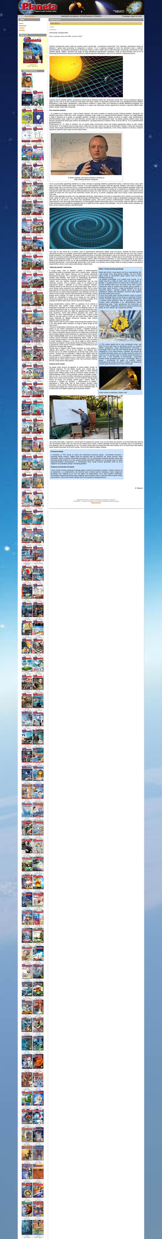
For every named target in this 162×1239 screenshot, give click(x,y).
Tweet (52, 27)
